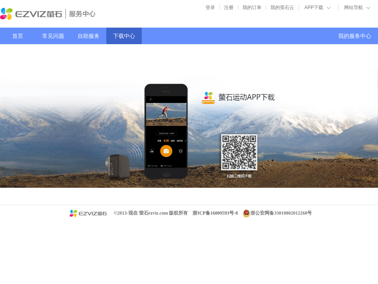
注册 (228, 7)
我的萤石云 (282, 7)
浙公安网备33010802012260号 (281, 213)
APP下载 (313, 7)
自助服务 (89, 36)
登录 (210, 7)
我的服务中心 (354, 36)
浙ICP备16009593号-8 (215, 213)
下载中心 (124, 36)
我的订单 (252, 7)
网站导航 (353, 7)
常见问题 (53, 36)
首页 (17, 36)
